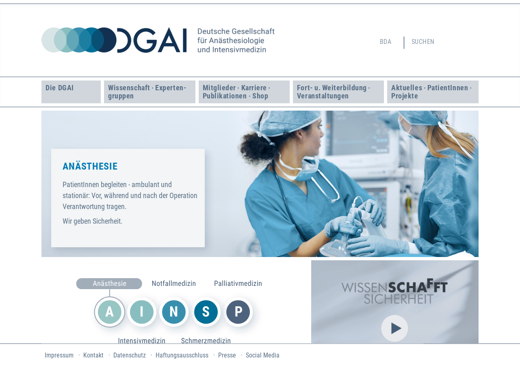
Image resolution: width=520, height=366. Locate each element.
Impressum (59, 355)
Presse (227, 355)
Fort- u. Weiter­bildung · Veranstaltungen (334, 91)
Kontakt (93, 355)
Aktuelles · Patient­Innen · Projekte (432, 91)
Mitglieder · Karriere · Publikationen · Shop (237, 91)
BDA (385, 42)
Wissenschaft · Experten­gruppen (147, 91)
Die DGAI (60, 87)
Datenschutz (129, 355)
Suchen (423, 42)
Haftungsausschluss (182, 355)
